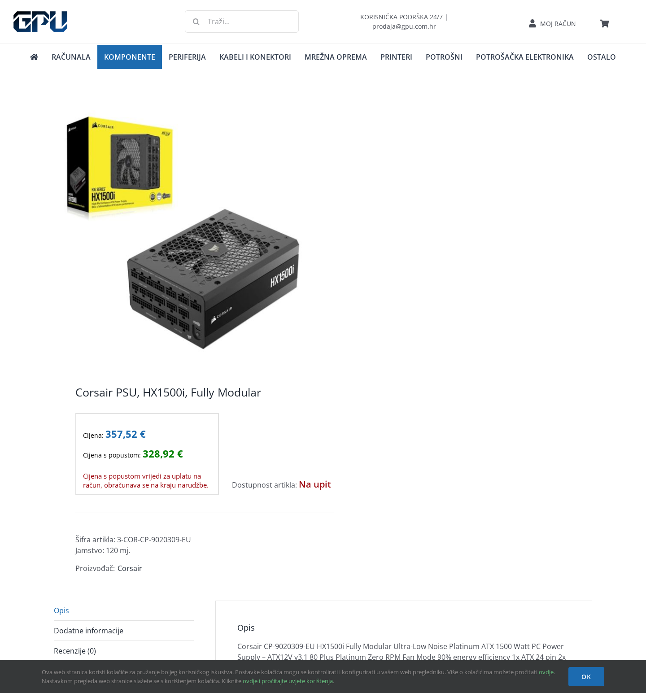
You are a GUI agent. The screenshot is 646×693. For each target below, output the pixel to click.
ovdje (546, 672)
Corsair (130, 568)
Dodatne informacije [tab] (88, 631)
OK (586, 676)
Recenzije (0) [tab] (75, 651)
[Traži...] (241, 21)
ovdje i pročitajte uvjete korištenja (288, 681)
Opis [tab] (61, 610)
